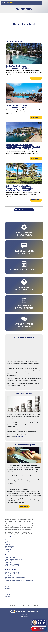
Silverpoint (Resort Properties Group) (15, 577)
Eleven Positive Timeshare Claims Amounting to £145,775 (18, 106)
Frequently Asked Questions (12, 547)
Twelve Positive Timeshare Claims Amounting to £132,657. (18, 67)
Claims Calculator (17, 429)
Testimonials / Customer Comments (14, 565)
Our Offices (8, 549)
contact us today (19, 436)
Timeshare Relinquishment (12, 564)
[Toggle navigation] (39, 2)
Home (6, 539)
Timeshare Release (10, 557)
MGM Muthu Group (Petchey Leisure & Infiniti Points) (19, 580)
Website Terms (9, 586)
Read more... (24, 506)
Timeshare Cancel (9, 561)
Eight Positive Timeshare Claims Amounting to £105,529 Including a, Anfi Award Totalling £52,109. (19, 188)
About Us (7, 541)
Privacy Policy (8, 588)
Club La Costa (8, 575)
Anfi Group (8, 579)
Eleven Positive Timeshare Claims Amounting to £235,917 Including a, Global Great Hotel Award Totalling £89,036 (23, 147)
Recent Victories (9, 546)
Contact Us (8, 551)
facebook (7, 594)
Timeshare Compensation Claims (13, 559)
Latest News (8, 544)
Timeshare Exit (9, 562)
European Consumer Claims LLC (30, 604)
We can (41, 622)
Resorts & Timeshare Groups (12, 572)
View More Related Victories (24, 210)
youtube (7, 596)
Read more (36, 78)
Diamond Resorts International (13, 573)
